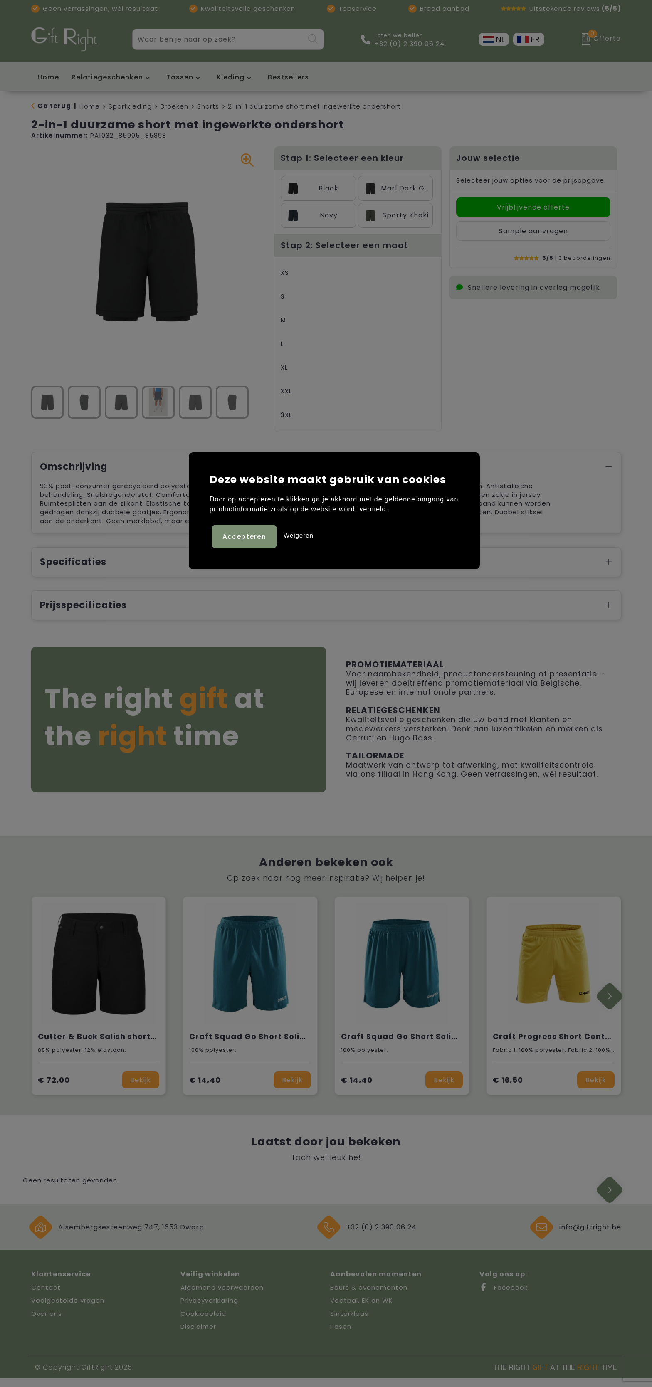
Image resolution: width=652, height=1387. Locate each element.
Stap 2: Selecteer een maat (344, 245)
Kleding (230, 77)
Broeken (174, 106)
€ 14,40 (205, 1088)
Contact (46, 1296)
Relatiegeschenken (107, 77)
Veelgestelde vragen (67, 1309)
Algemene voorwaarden (222, 1296)
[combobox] (218, 39)
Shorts (208, 106)
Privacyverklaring (209, 1309)
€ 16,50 (508, 1088)
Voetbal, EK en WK (361, 1309)
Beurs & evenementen (369, 1296)
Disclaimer (198, 1335)
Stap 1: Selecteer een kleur (342, 158)
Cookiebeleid (203, 1322)
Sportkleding (130, 106)
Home (89, 106)
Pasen (340, 1335)
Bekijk (140, 1088)
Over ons (46, 1322)
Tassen (179, 77)
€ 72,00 (54, 1088)
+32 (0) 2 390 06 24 (410, 44)
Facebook (503, 1296)
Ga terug (54, 105)
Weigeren (299, 534)
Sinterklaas (349, 1322)
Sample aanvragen (533, 231)
